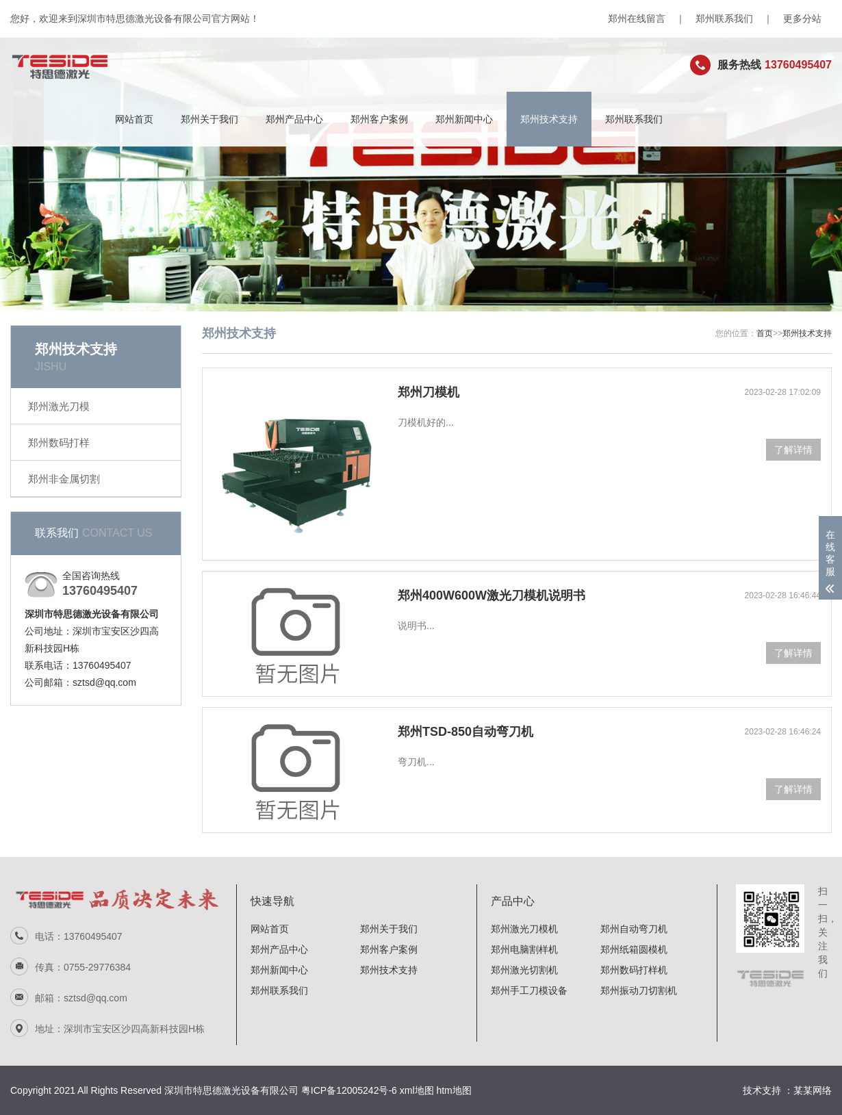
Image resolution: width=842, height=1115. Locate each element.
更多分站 (802, 18)
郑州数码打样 (59, 442)
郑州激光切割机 (524, 969)
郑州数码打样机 (633, 969)
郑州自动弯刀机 (633, 928)
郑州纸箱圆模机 (633, 949)
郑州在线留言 (636, 18)
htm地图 (453, 1090)
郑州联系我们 (724, 18)
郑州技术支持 (549, 119)
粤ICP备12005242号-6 (349, 1090)
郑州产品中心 (294, 119)
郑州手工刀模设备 (529, 990)
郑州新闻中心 (464, 119)
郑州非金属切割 (64, 479)
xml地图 (417, 1090)
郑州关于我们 (209, 119)
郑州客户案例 (379, 119)
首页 (764, 333)
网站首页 (134, 119)
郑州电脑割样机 (524, 949)
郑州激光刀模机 (524, 928)
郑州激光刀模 (59, 406)
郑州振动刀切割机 (638, 990)
